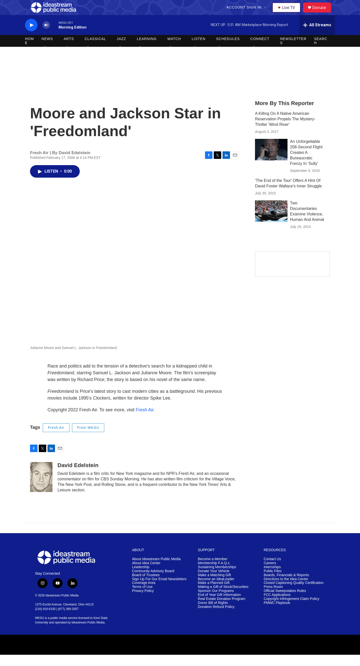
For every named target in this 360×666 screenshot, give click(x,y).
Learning (147, 50)
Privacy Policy (143, 602)
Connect (260, 50)
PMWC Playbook (277, 614)
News (47, 50)
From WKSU (88, 439)
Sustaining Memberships (217, 578)
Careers (270, 574)
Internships (272, 578)
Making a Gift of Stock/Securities (223, 598)
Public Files (273, 582)
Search (320, 52)
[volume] (46, 36)
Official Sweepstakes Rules (285, 602)
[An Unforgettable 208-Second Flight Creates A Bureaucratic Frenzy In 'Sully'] (271, 161)
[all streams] (317, 36)
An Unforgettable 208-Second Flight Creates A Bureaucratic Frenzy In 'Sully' (306, 164)
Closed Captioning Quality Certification (294, 594)
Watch (174, 50)
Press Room (273, 598)
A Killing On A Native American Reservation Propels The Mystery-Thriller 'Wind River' (285, 130)
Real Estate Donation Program (221, 610)
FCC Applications (277, 606)
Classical (95, 50)
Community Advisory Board (153, 582)
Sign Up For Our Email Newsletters (159, 590)
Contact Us (272, 570)
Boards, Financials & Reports (286, 586)
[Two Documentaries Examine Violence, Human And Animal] (271, 222)
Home (29, 52)
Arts (69, 50)
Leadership (140, 578)
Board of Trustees (146, 586)
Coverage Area (143, 594)
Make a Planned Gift (214, 594)
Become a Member (212, 570)
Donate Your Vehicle (213, 582)
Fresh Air (145, 421)
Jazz (121, 50)
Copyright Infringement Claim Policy (292, 610)
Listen (199, 50)
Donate (322, 13)
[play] (31, 36)
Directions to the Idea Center (286, 590)
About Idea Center (146, 574)
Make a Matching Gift (214, 586)
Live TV (287, 13)
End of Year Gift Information (219, 606)
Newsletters (293, 52)
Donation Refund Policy (216, 618)
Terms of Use (142, 598)
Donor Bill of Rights (213, 614)
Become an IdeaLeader (216, 590)
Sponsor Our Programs (216, 602)
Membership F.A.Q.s (214, 574)
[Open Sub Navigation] (266, 13)
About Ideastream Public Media (156, 570)
